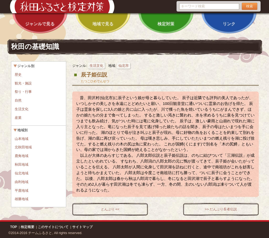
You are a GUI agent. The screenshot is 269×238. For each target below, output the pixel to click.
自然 (18, 100)
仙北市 (123, 66)
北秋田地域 (23, 147)
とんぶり (108, 209)
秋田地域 (21, 164)
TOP (13, 227)
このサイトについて (53, 227)
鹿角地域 (21, 156)
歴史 (18, 75)
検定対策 (166, 20)
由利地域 (21, 182)
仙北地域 (21, 173)
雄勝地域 (21, 199)
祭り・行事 (23, 92)
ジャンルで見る (40, 20)
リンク (229, 20)
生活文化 (96, 66)
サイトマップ (82, 227)
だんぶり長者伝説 (223, 209)
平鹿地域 (21, 191)
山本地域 (21, 139)
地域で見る (102, 20)
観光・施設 (23, 83)
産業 (18, 118)
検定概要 (27, 227)
